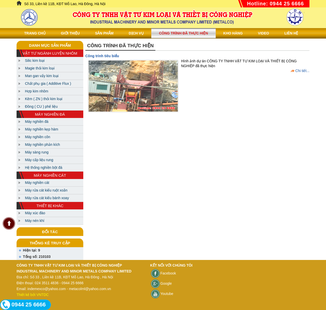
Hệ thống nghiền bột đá (43, 167)
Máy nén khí (34, 221)
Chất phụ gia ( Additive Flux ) (48, 83)
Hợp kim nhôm (36, 91)
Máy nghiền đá (36, 122)
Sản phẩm (104, 33)
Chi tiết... (302, 71)
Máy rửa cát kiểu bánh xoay (47, 198)
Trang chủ (35, 33)
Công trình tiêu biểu (102, 56)
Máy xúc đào (35, 213)
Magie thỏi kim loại (40, 68)
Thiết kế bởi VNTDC (33, 295)
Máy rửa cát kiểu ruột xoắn (46, 190)
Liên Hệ (291, 33)
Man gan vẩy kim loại (42, 76)
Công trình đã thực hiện (183, 33)
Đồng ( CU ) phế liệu (41, 106)
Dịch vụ (136, 33)
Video (263, 33)
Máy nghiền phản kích (42, 144)
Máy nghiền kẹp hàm (41, 129)
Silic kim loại (35, 60)
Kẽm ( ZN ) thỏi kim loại (43, 99)
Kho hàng (233, 33)
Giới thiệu (70, 33)
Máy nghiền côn (37, 137)
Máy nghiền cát (37, 183)
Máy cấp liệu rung (39, 160)
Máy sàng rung (37, 152)
